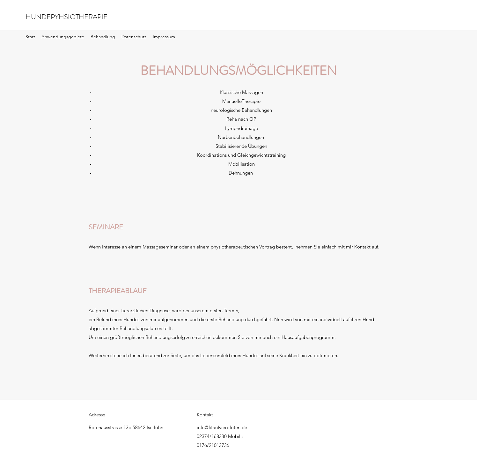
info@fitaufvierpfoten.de (222, 427)
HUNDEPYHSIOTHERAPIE (66, 17)
